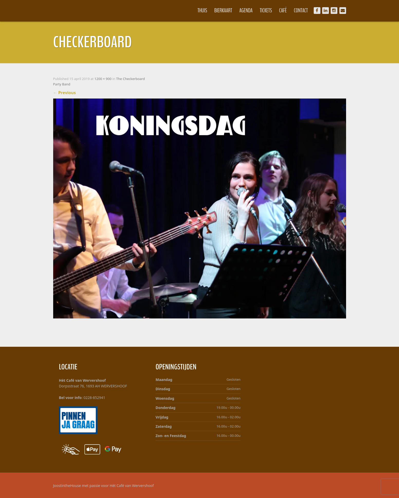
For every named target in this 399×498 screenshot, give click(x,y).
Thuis (202, 10)
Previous (64, 92)
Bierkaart (223, 10)
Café (283, 10)
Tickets (266, 10)
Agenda (246, 10)
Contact (301, 10)
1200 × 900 (103, 78)
